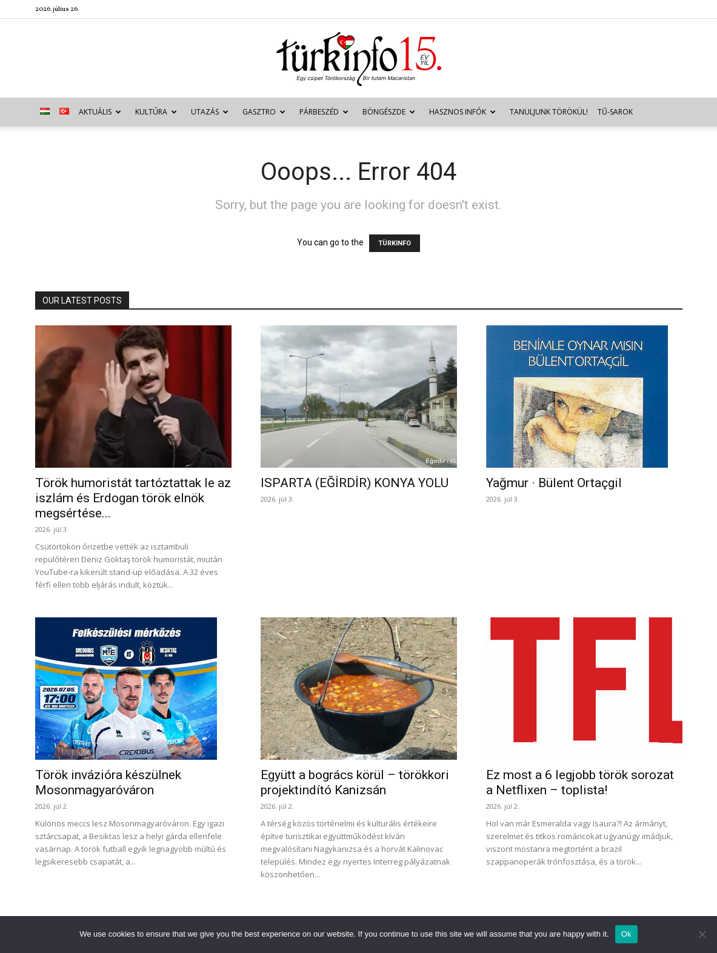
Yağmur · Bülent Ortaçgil (554, 483)
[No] (702, 934)
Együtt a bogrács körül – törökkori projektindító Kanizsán (355, 782)
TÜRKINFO (394, 243)
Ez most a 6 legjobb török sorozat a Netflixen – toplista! (580, 782)
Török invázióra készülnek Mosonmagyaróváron (108, 782)
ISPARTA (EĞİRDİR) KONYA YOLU (355, 483)
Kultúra (156, 112)
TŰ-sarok (615, 112)
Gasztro (263, 112)
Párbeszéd (323, 112)
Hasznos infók (462, 112)
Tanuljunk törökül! (549, 112)
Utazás (209, 112)
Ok (626, 933)
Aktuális (100, 112)
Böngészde (388, 112)
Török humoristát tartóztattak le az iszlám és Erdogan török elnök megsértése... (133, 498)
